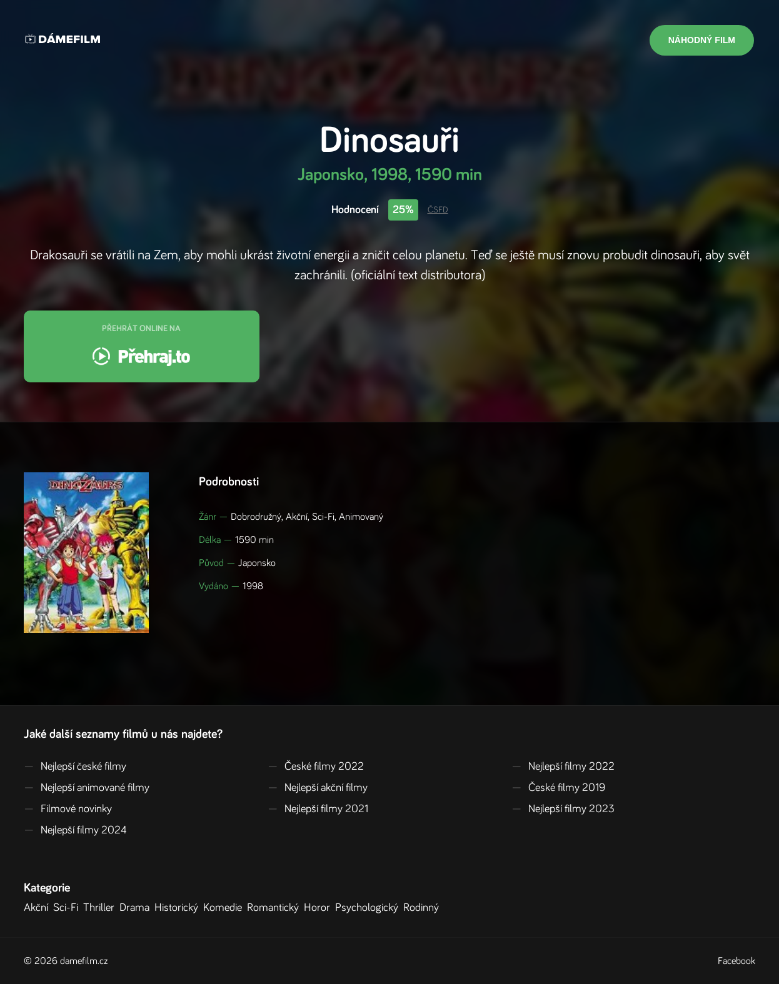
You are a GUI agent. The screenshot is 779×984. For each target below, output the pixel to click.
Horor (319, 907)
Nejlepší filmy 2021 (318, 809)
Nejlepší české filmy (75, 766)
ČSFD (438, 210)
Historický (178, 907)
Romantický (275, 907)
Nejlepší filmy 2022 (563, 766)
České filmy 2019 (558, 788)
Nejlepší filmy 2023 (563, 809)
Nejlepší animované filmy (86, 788)
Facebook (736, 961)
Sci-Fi (68, 907)
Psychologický (369, 907)
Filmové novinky (68, 809)
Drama (136, 907)
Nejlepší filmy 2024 (75, 830)
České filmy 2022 (316, 766)
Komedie (225, 907)
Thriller (101, 907)
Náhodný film (701, 40)
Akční (38, 907)
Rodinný (423, 907)
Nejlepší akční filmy (318, 788)
